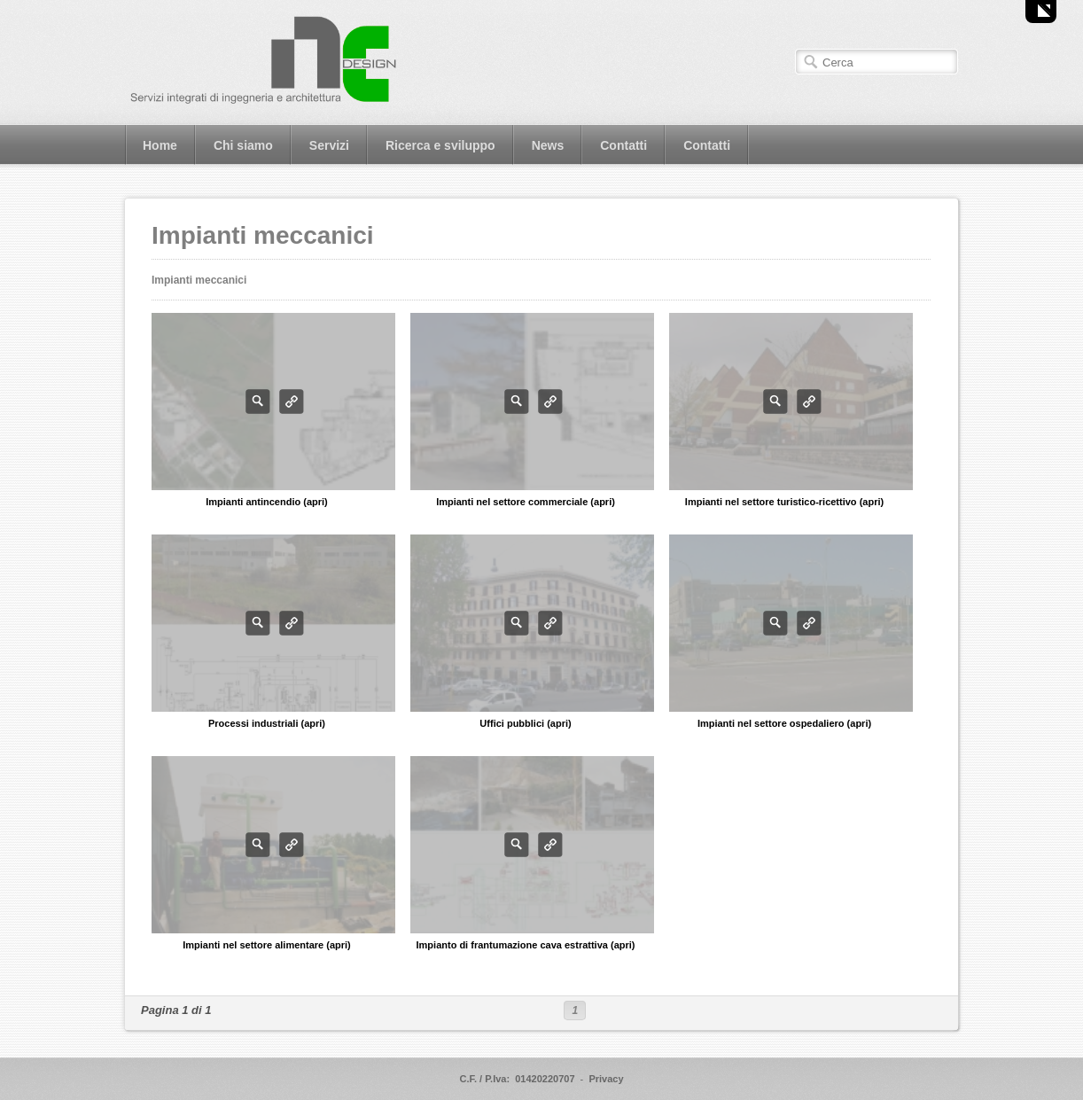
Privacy (605, 1078)
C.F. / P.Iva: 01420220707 (516, 1078)
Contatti (623, 145)
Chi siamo (243, 145)
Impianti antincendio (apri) (267, 501)
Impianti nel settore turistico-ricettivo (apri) (784, 501)
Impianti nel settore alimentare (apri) (267, 945)
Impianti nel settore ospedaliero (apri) (784, 723)
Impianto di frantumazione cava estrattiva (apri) (526, 945)
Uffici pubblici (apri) (525, 723)
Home (160, 145)
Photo (257, 401)
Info (291, 401)
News (548, 145)
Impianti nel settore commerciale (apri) (525, 501)
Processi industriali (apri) (266, 723)
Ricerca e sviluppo (440, 145)
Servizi (329, 145)
